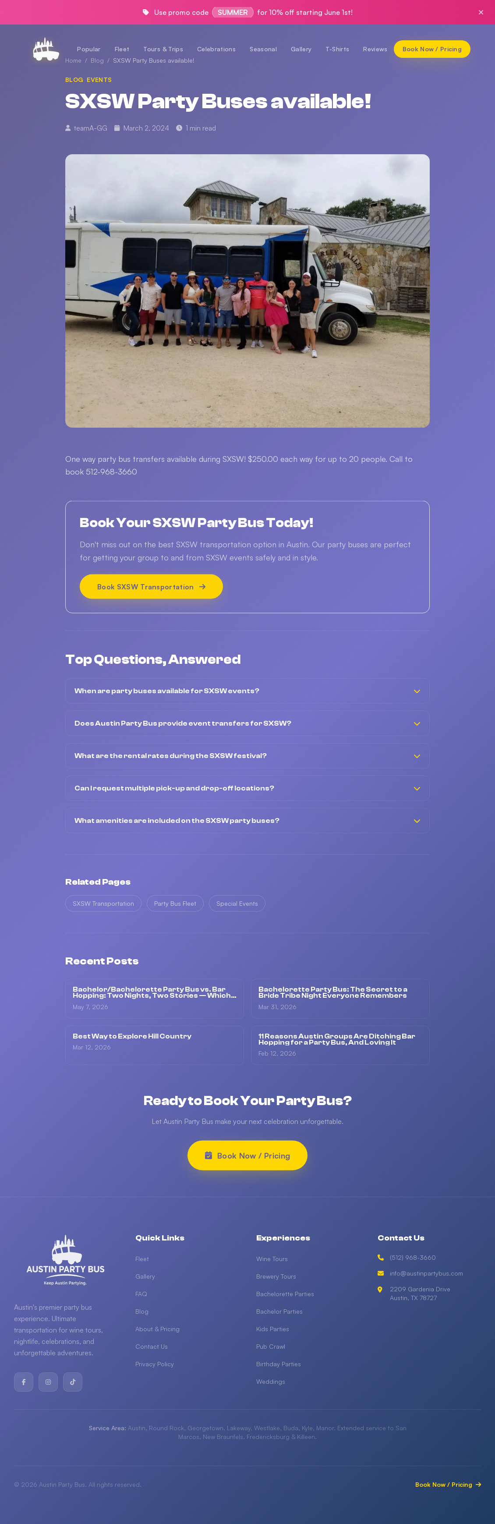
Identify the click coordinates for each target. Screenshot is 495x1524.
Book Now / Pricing (448, 1484)
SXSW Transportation (103, 907)
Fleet (122, 49)
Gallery (301, 49)
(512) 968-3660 (407, 1257)
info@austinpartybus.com (420, 1273)
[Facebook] (23, 1382)
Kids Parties (272, 1329)
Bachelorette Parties (285, 1293)
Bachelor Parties (279, 1311)
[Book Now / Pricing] (432, 49)
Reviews (375, 49)
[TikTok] (72, 1382)
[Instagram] (48, 1382)
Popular (88, 49)
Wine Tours (272, 1258)
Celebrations (216, 49)
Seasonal (263, 49)
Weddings (270, 1381)
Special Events (237, 907)
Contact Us (151, 1346)
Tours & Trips (163, 49)
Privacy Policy (154, 1364)
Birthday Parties (278, 1364)
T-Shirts (337, 49)
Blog (141, 1311)
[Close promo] (481, 12)
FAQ (141, 1293)
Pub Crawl (270, 1346)
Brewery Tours (276, 1276)
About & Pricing (157, 1329)
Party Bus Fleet (175, 907)
